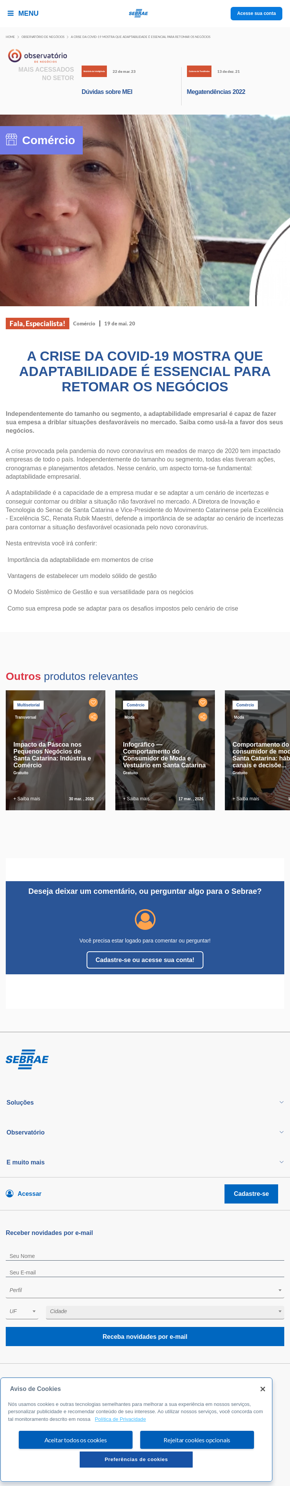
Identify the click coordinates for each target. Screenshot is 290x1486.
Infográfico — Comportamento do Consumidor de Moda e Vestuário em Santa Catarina (164, 754)
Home (10, 37)
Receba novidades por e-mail (145, 1336)
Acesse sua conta (256, 13)
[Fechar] (262, 1389)
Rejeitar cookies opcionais (197, 1439)
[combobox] (145, 1291)
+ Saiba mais (26, 798)
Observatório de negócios (42, 37)
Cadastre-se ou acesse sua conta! (145, 960)
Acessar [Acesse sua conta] (29, 1193)
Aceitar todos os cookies (75, 1439)
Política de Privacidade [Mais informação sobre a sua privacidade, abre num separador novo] (120, 1419)
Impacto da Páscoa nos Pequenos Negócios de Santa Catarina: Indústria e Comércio (52, 754)
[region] (136, 1429)
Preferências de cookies (136, 1459)
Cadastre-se (251, 1193)
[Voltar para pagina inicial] (145, 1059)
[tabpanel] (57, 750)
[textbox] (149, 1290)
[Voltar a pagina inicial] (145, 13)
